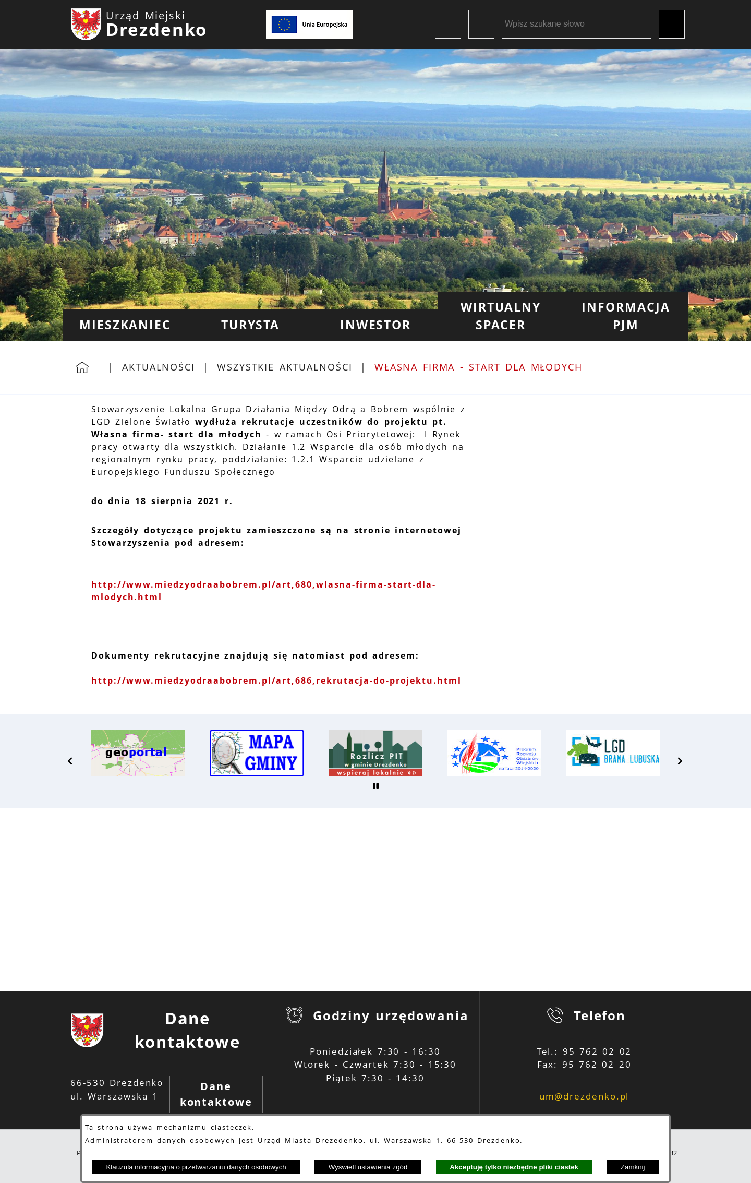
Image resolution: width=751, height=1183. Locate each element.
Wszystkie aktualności (285, 367)
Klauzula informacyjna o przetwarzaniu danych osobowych (196, 1167)
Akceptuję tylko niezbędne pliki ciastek (514, 1167)
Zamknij (633, 1167)
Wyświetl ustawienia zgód (368, 1167)
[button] (70, 761)
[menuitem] (125, 325)
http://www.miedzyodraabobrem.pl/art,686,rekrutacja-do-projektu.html (276, 680)
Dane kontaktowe (216, 1094)
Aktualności (158, 367)
